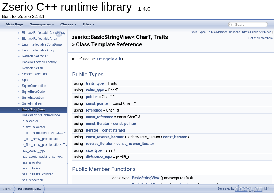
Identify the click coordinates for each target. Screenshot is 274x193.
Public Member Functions (224, 32)
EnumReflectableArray (38, 50)
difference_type (99, 157)
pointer (92, 97)
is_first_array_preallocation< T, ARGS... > (51, 145)
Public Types (198, 32)
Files (88, 24)
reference (94, 110)
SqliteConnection (34, 86)
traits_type (95, 83)
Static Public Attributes (256, 32)
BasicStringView (33, 109)
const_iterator (97, 123)
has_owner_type (33, 151)
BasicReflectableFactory (39, 62)
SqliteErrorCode (33, 92)
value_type (95, 90)
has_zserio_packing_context (42, 156)
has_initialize (31, 168)
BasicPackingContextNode (41, 115)
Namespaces (41, 24)
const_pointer (97, 103)
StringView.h (107, 59)
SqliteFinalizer (32, 103)
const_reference (99, 117)
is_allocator (30, 121)
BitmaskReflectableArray (39, 38)
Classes (68, 24)
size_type (94, 150)
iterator (92, 130)
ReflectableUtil (32, 68)
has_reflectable (33, 180)
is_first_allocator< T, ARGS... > (44, 133)
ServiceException (34, 74)
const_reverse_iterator (104, 137)
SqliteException (33, 97)
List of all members (260, 38)
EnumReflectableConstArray (42, 44)
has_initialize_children (37, 174)
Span (25, 80)
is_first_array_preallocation (41, 139)
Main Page (14, 24)
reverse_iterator (99, 144)
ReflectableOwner (34, 56)
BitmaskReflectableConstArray (44, 33)
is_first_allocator (33, 127)
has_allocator (31, 162)
